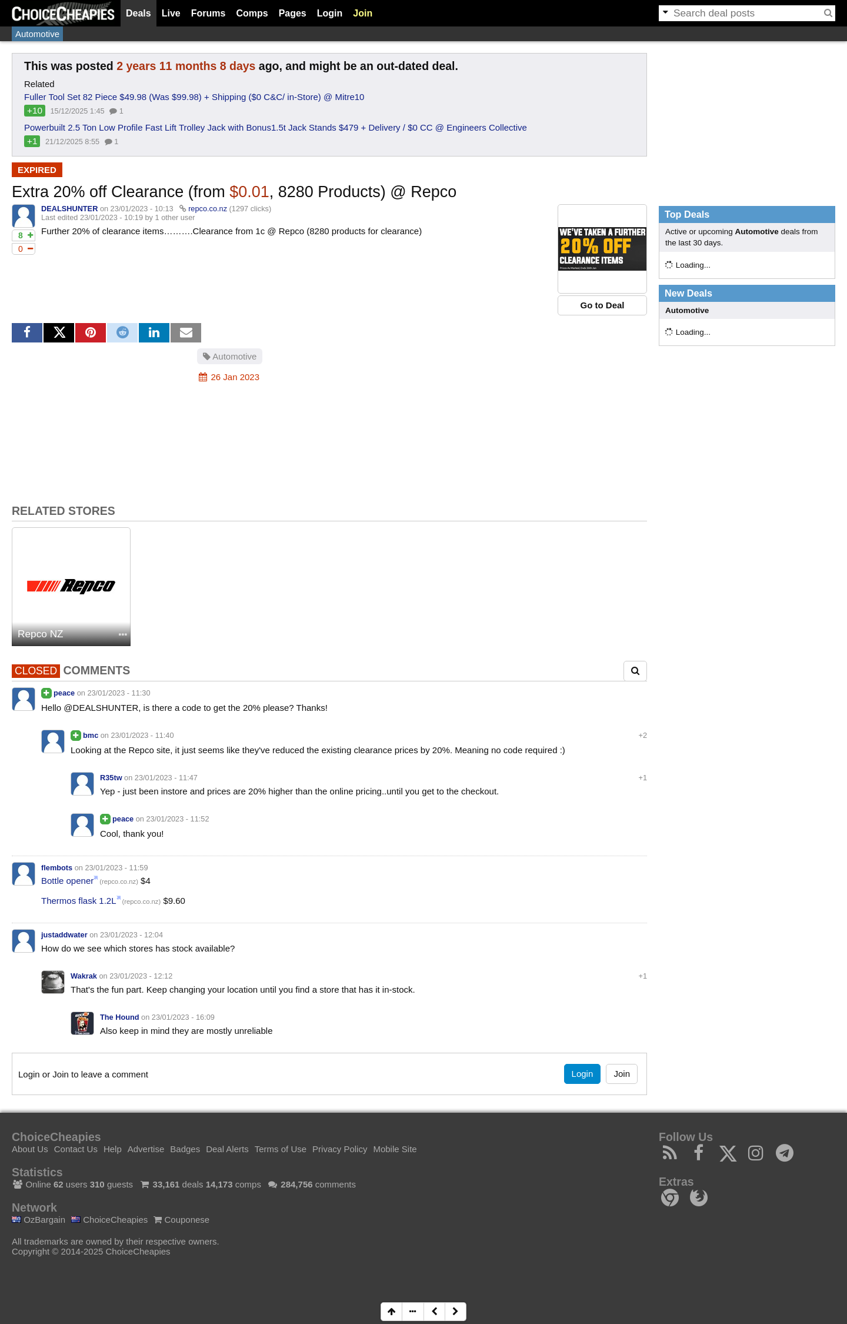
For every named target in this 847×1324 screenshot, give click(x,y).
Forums (208, 13)
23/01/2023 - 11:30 (118, 692)
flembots (56, 867)
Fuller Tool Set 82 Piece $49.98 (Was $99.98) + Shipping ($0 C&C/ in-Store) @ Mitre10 (194, 97)
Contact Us (76, 1149)
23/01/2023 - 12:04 (131, 934)
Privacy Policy (339, 1149)
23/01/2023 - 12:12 (140, 976)
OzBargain (38, 1220)
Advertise (146, 1149)
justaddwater (64, 934)
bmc (90, 735)
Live (171, 13)
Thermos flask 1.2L (78, 901)
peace (64, 692)
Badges (185, 1149)
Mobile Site (394, 1149)
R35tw (111, 777)
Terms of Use (280, 1149)
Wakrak (84, 976)
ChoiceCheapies (109, 1220)
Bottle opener (67, 881)
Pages (292, 13)
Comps (252, 13)
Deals (138, 13)
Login (330, 13)
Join (362, 13)
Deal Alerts (227, 1149)
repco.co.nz (207, 208)
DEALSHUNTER (69, 208)
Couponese (181, 1220)
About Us (30, 1149)
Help (113, 1149)
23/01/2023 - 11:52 (177, 818)
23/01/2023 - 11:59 (116, 867)
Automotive (37, 34)
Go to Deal (602, 305)
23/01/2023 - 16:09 (183, 1017)
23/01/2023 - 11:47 (166, 777)
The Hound (119, 1017)
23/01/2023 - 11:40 (142, 735)
